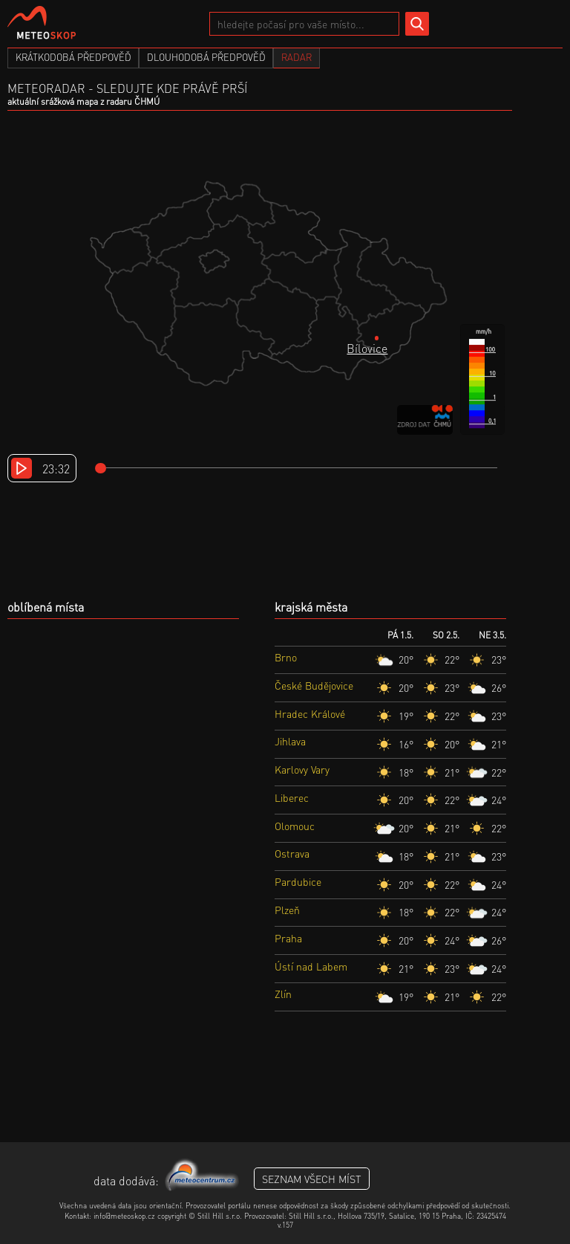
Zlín (283, 993)
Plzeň (287, 909)
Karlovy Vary (302, 769)
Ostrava (292, 853)
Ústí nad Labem (311, 966)
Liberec (292, 797)
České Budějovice (314, 685)
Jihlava (290, 741)
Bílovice (367, 348)
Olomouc (295, 825)
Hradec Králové (310, 713)
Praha (288, 938)
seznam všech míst (311, 1178)
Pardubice (298, 881)
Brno (286, 657)
